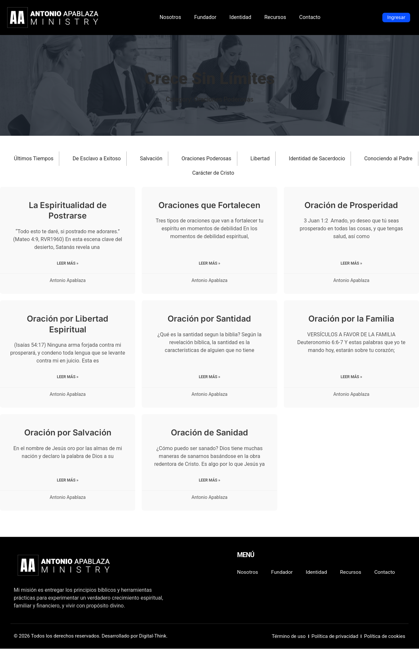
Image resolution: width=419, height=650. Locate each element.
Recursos (275, 17)
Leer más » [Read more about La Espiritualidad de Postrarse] (68, 263)
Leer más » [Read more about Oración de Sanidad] (209, 481)
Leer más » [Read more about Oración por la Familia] (351, 378)
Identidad (240, 17)
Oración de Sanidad (209, 433)
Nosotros (170, 17)
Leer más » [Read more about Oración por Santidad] (209, 378)
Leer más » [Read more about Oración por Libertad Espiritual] (68, 378)
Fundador (205, 17)
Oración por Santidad (209, 319)
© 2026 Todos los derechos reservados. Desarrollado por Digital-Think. (91, 637)
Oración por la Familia (351, 319)
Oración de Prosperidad (351, 205)
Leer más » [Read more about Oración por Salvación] (68, 481)
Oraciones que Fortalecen (209, 205)
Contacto (309, 17)
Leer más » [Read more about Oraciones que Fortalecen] (209, 263)
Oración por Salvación (67, 433)
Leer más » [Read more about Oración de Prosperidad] (351, 263)
